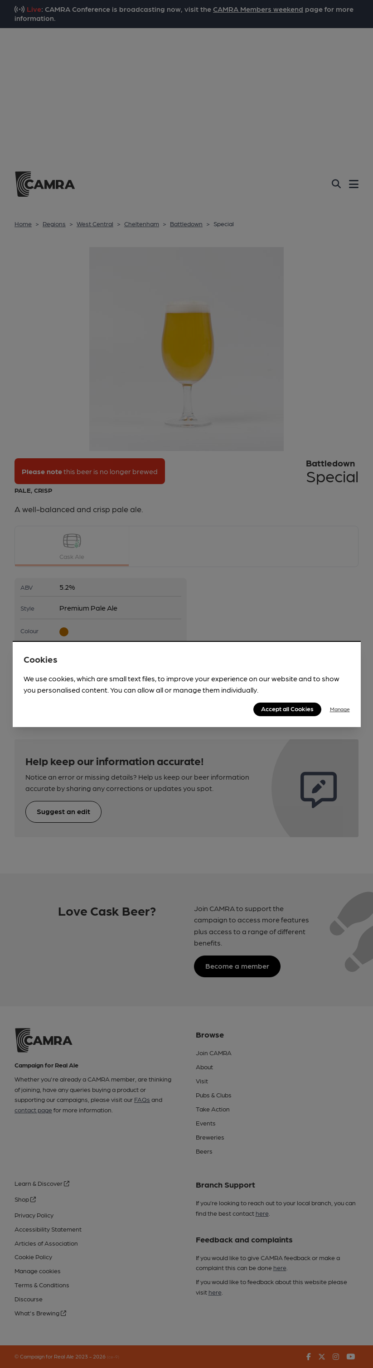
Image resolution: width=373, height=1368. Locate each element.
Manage (340, 709)
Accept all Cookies (287, 708)
